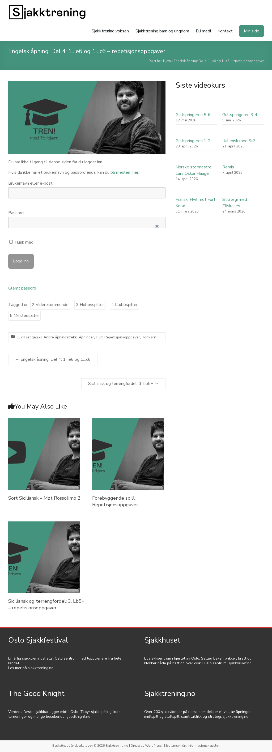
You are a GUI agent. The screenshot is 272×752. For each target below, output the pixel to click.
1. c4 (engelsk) (29, 337)
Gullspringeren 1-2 (193, 141)
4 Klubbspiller (124, 305)
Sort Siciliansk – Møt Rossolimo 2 (44, 498)
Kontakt (225, 31)
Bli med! (203, 31)
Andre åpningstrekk (60, 337)
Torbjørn (149, 337)
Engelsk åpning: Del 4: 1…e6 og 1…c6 (53, 359)
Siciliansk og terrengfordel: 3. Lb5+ (123, 383)
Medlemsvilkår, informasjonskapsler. (192, 745)
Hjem (167, 61)
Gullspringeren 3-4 (239, 115)
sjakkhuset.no (240, 663)
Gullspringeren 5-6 (193, 115)
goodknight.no (78, 716)
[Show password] (157, 226)
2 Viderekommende (50, 305)
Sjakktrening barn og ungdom (162, 31)
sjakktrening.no (40, 667)
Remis (228, 167)
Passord (16, 213)
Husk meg (21, 242)
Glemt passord (22, 288)
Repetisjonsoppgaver (122, 337)
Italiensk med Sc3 (239, 141)
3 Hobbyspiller (90, 305)
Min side (251, 31)
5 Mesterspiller (24, 315)
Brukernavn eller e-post (30, 183)
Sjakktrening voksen (110, 31)
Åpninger (86, 337)
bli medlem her (124, 172)
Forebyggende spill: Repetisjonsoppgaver (115, 501)
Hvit (99, 337)
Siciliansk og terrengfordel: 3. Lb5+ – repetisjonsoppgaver (46, 604)
